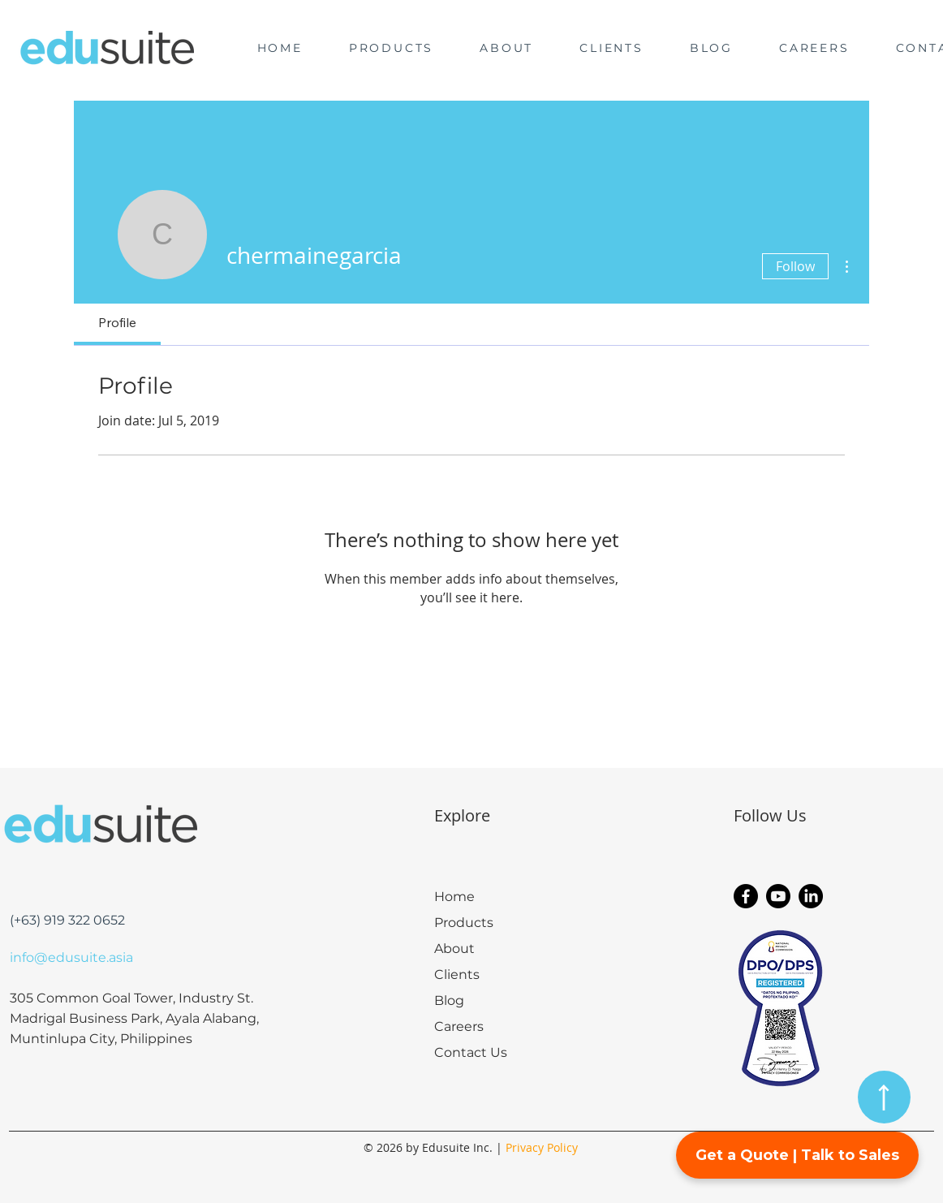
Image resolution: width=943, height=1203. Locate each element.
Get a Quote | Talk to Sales (797, 1155)
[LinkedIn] (811, 896)
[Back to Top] (884, 1097)
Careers (459, 1026)
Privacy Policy (542, 1147)
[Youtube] (778, 896)
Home (454, 896)
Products (463, 922)
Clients (457, 974)
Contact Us (470, 1052)
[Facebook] (746, 896)
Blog (449, 1000)
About (454, 948)
